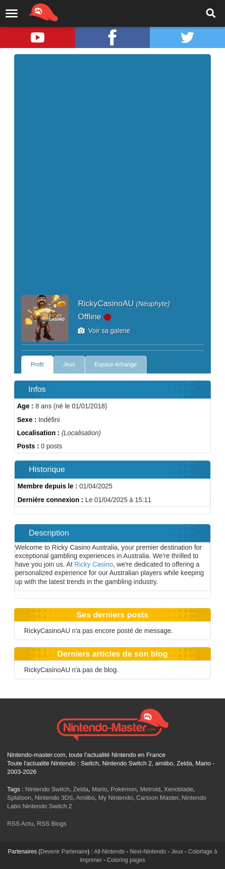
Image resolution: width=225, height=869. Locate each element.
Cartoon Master (157, 797)
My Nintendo (115, 797)
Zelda (80, 789)
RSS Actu (20, 823)
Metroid (150, 789)
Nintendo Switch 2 (47, 806)
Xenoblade (178, 789)
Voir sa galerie (104, 330)
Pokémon (124, 789)
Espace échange (116, 364)
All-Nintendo (109, 851)
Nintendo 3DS (54, 797)
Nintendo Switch (47, 789)
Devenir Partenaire (63, 851)
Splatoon (19, 797)
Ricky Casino (93, 564)
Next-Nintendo (148, 851)
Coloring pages (126, 860)
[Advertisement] (112, 178)
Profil (37, 364)
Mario (99, 789)
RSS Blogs (52, 823)
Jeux (69, 364)
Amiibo (85, 797)
